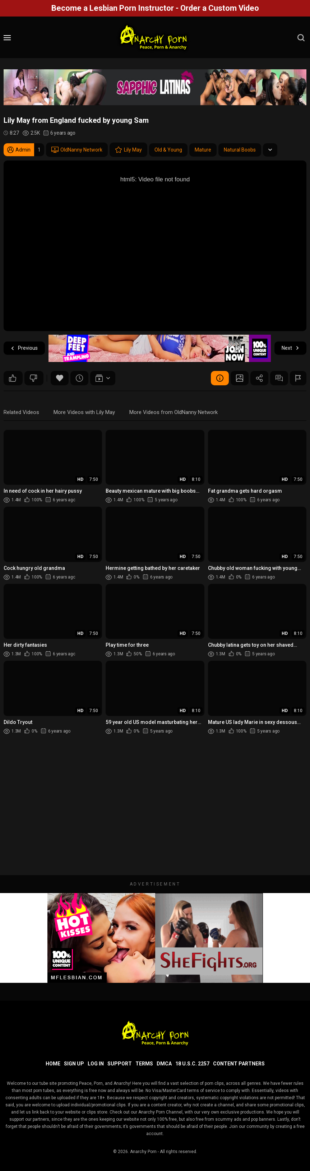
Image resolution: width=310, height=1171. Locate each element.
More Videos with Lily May (84, 412)
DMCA (164, 1064)
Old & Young (168, 150)
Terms (144, 1064)
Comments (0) (279, 378)
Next (290, 348)
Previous (24, 348)
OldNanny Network (76, 149)
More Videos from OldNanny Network (173, 412)
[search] (301, 37)
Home (53, 1064)
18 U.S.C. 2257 (192, 1064)
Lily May (128, 149)
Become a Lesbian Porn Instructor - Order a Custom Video (155, 8)
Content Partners (239, 1064)
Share (259, 378)
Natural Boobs (240, 150)
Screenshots (239, 378)
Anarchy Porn (143, 1151)
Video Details (219, 378)
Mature (203, 150)
